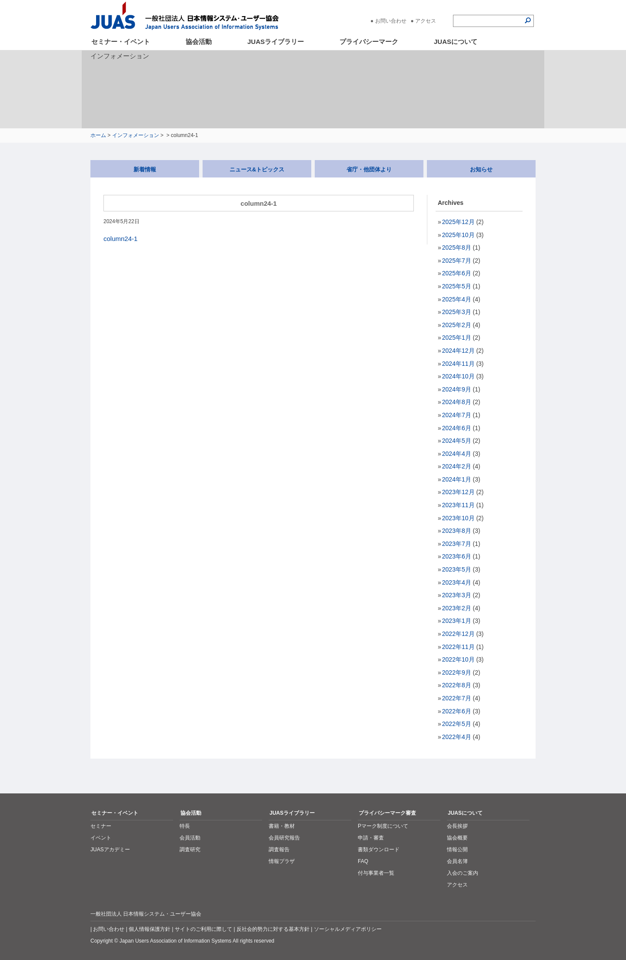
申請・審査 (371, 838)
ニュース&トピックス (257, 169)
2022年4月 (456, 736)
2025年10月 (458, 234)
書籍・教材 (282, 826)
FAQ (363, 861)
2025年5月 (456, 286)
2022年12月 (458, 633)
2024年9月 (456, 389)
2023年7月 (456, 543)
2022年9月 (456, 672)
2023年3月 (456, 595)
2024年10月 (458, 376)
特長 (185, 826)
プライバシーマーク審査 (387, 813)
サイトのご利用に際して (203, 929)
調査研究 (190, 849)
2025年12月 (458, 221)
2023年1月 (456, 620)
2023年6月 (456, 556)
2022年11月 (458, 646)
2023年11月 (458, 505)
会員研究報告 (284, 838)
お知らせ (481, 169)
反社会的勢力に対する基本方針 (273, 929)
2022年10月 (458, 659)
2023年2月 (456, 608)
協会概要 (457, 838)
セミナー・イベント (120, 41)
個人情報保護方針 (149, 929)
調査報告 (279, 849)
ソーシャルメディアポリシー (348, 929)
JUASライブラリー (275, 41)
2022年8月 (456, 685)
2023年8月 (456, 530)
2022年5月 (456, 723)
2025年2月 (456, 324)
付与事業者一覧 (376, 873)
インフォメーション (135, 135)
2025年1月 (456, 337)
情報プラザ (282, 861)
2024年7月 (456, 414)
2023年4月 (456, 582)
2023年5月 (456, 569)
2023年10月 (458, 518)
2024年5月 (456, 440)
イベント (100, 838)
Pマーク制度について (383, 826)
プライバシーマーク (369, 41)
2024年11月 (458, 363)
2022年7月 (456, 698)
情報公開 (457, 849)
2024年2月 (456, 466)
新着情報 (144, 169)
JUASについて (455, 41)
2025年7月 (456, 260)
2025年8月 (456, 247)
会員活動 (190, 838)
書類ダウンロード (379, 849)
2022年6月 (456, 711)
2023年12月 (458, 491)
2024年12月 (458, 350)
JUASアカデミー (110, 849)
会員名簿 (457, 861)
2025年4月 (456, 299)
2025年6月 (456, 273)
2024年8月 (456, 401)
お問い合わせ (390, 21)
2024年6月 (456, 428)
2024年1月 (456, 479)
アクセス (425, 21)
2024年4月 (456, 453)
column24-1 (120, 238)
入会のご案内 (462, 873)
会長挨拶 (457, 826)
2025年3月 (456, 311)
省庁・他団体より (369, 169)
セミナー (100, 826)
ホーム (98, 135)
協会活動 (199, 41)
